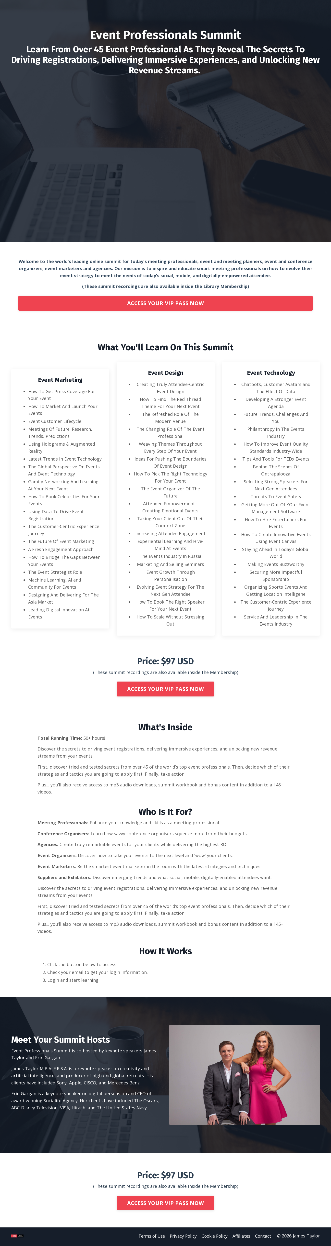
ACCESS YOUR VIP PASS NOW (165, 303)
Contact (263, 1237)
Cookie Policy (213, 1237)
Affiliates (241, 1237)
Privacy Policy (180, 1237)
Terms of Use (147, 1237)
